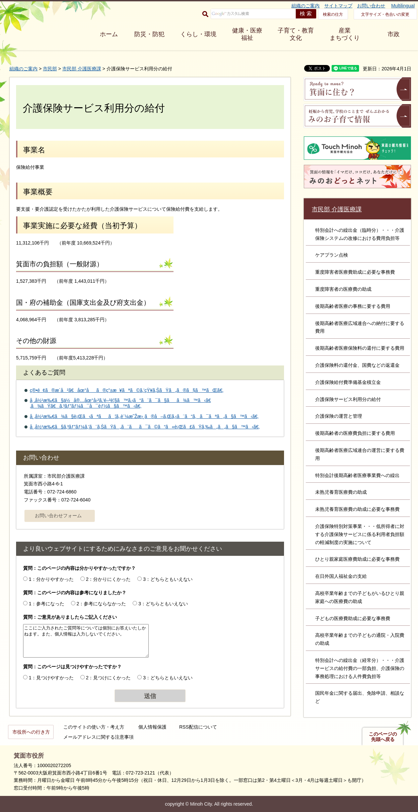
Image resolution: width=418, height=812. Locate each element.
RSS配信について (198, 727)
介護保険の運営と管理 (338, 416)
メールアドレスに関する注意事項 (98, 737)
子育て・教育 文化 (296, 34)
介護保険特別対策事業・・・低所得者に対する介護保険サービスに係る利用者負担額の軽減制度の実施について (359, 534)
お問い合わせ (371, 5)
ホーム (109, 34)
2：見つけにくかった (108, 677)
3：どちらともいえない (168, 579)
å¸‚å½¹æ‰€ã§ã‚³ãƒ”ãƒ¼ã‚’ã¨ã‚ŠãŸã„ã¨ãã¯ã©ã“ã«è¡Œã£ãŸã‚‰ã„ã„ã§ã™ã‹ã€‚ (145, 426)
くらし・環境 (198, 34)
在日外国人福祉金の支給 (341, 576)
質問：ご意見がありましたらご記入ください (70, 617)
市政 (394, 34)
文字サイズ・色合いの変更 (385, 14)
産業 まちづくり (345, 34)
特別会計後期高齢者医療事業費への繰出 (357, 475)
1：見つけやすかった (51, 677)
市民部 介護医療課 (81, 68)
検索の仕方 (333, 14)
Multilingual (403, 5)
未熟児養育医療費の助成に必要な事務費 (357, 509)
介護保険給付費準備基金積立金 (348, 382)
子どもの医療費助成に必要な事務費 (352, 618)
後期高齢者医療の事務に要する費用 (352, 306)
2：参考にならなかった (101, 603)
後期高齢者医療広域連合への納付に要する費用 (359, 327)
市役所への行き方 (31, 732)
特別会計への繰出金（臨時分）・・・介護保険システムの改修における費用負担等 (359, 234)
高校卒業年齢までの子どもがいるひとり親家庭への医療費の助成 (359, 597)
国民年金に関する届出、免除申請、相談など (359, 697)
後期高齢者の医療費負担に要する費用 (355, 433)
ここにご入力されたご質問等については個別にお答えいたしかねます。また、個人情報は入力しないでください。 (86, 641)
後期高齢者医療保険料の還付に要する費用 (359, 348)
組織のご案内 (305, 5)
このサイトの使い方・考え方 (93, 727)
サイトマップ (338, 5)
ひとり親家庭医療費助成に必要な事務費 (357, 559)
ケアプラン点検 (331, 255)
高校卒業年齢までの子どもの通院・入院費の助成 (359, 639)
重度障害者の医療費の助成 (343, 289)
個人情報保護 (152, 727)
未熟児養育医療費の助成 (341, 492)
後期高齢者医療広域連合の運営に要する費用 (359, 454)
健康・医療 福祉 (247, 34)
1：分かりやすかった (51, 579)
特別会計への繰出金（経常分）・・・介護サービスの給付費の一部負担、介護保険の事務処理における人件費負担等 (359, 668)
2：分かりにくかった (108, 579)
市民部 (50, 68)
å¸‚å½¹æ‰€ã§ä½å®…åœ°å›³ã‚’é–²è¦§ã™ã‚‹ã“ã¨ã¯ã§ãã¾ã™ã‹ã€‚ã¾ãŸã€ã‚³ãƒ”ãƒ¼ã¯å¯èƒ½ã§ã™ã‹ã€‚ (120, 403)
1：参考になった (46, 603)
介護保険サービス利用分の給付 (348, 399)
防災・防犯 (149, 34)
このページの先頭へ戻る (383, 737)
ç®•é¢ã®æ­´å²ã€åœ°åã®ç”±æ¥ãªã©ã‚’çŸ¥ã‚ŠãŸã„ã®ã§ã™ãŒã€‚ (126, 390)
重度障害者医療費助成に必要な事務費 (355, 272)
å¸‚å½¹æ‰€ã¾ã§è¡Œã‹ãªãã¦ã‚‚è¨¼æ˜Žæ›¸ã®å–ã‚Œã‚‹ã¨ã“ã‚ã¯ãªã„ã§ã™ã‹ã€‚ (144, 416)
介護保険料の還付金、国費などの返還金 (357, 365)
